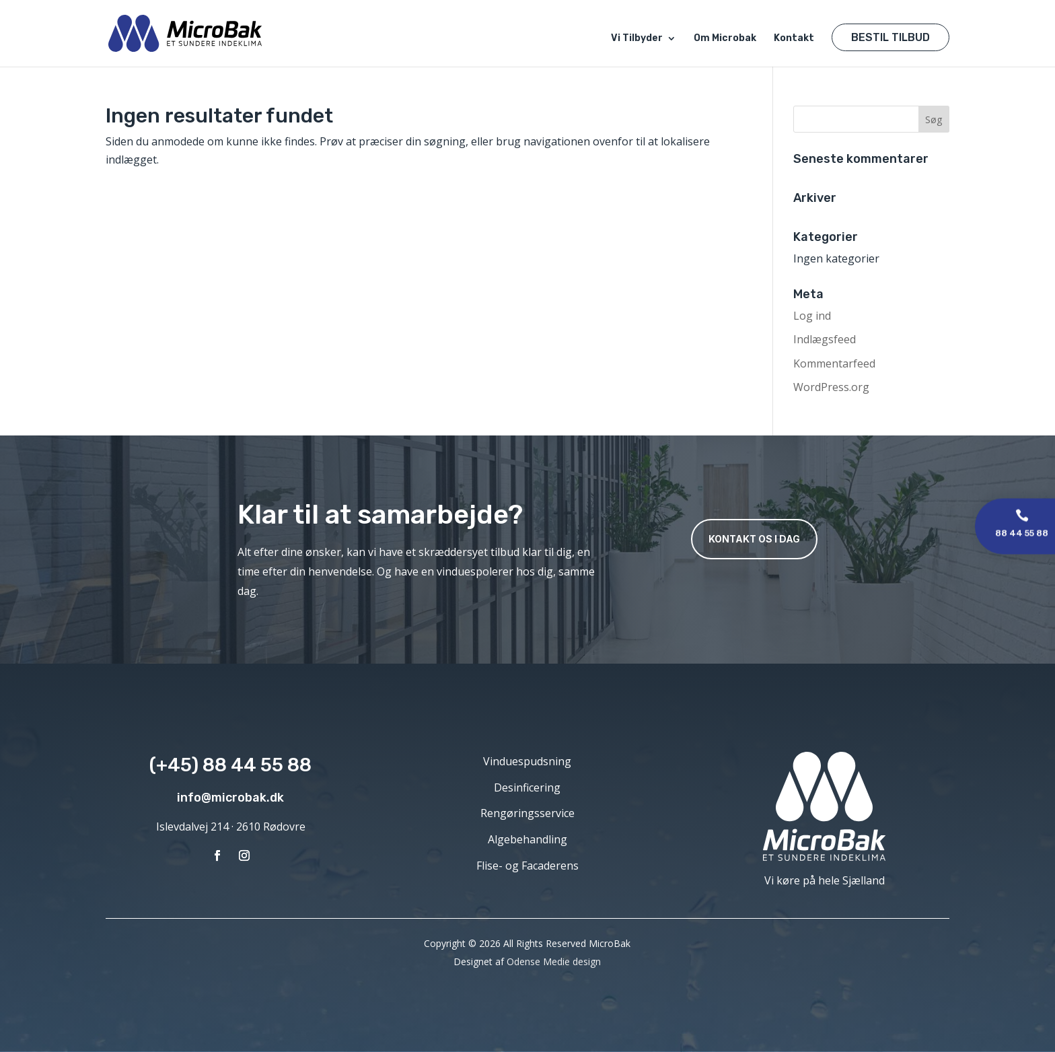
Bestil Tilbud (890, 37)
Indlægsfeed (824, 339)
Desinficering (527, 787)
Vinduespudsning (527, 761)
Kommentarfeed (834, 363)
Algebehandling (527, 839)
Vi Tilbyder (637, 39)
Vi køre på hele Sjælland (824, 880)
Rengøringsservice (527, 813)
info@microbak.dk (230, 797)
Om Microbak (725, 39)
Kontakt (794, 39)
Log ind (812, 315)
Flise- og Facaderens (527, 865)
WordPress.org (831, 387)
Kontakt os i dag (754, 539)
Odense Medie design (554, 961)
